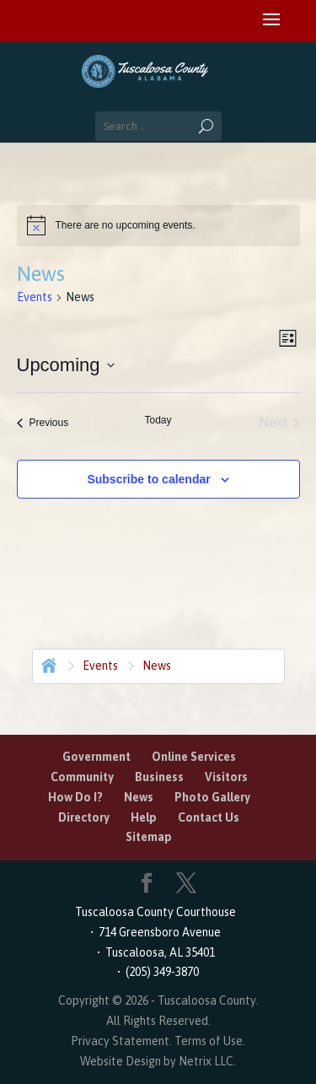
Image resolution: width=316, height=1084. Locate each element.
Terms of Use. (209, 1041)
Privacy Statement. (121, 1041)
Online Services (194, 756)
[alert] (158, 225)
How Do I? (75, 797)
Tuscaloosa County (207, 1000)
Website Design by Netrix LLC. (158, 1061)
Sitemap (149, 837)
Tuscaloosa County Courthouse (158, 912)
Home (47, 663)
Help (144, 817)
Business (159, 777)
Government (96, 756)
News (138, 797)
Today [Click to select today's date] (157, 420)
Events (34, 297)
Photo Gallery (212, 797)
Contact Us (208, 817)
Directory (84, 817)
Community (82, 777)
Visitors (226, 777)
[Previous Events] (43, 422)
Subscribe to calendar (148, 479)
